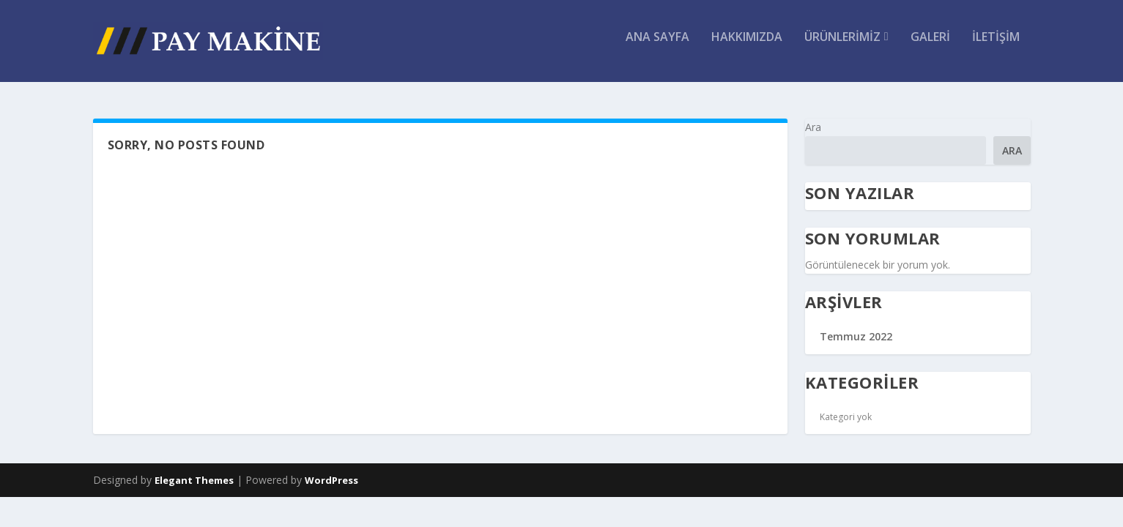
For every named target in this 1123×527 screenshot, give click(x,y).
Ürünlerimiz (842, 46)
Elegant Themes (194, 481)
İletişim (996, 46)
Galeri (930, 46)
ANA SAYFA (657, 46)
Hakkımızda (746, 46)
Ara (813, 128)
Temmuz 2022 (856, 338)
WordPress (331, 481)
